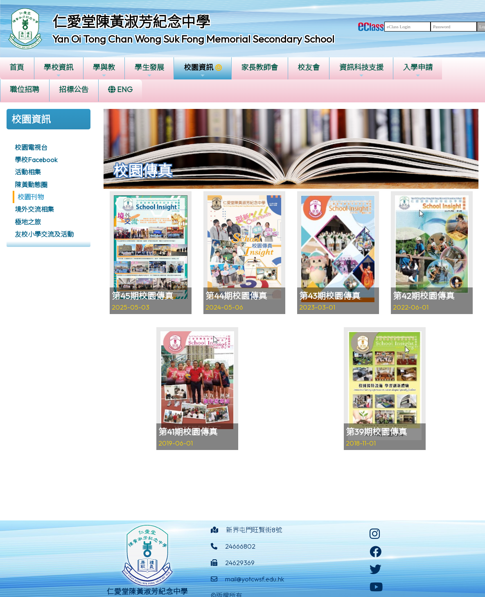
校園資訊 (198, 71)
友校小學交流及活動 (44, 234)
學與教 (104, 71)
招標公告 (73, 89)
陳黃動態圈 (31, 185)
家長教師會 (259, 67)
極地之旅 (28, 222)
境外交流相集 (34, 209)
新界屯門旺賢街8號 (254, 530)
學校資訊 (58, 71)
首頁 (16, 67)
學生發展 (149, 71)
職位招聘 (24, 89)
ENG (120, 89)
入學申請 (418, 71)
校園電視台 (31, 147)
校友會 (309, 67)
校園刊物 (31, 197)
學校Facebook (36, 160)
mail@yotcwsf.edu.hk (254, 579)
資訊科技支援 (361, 71)
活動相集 (28, 172)
